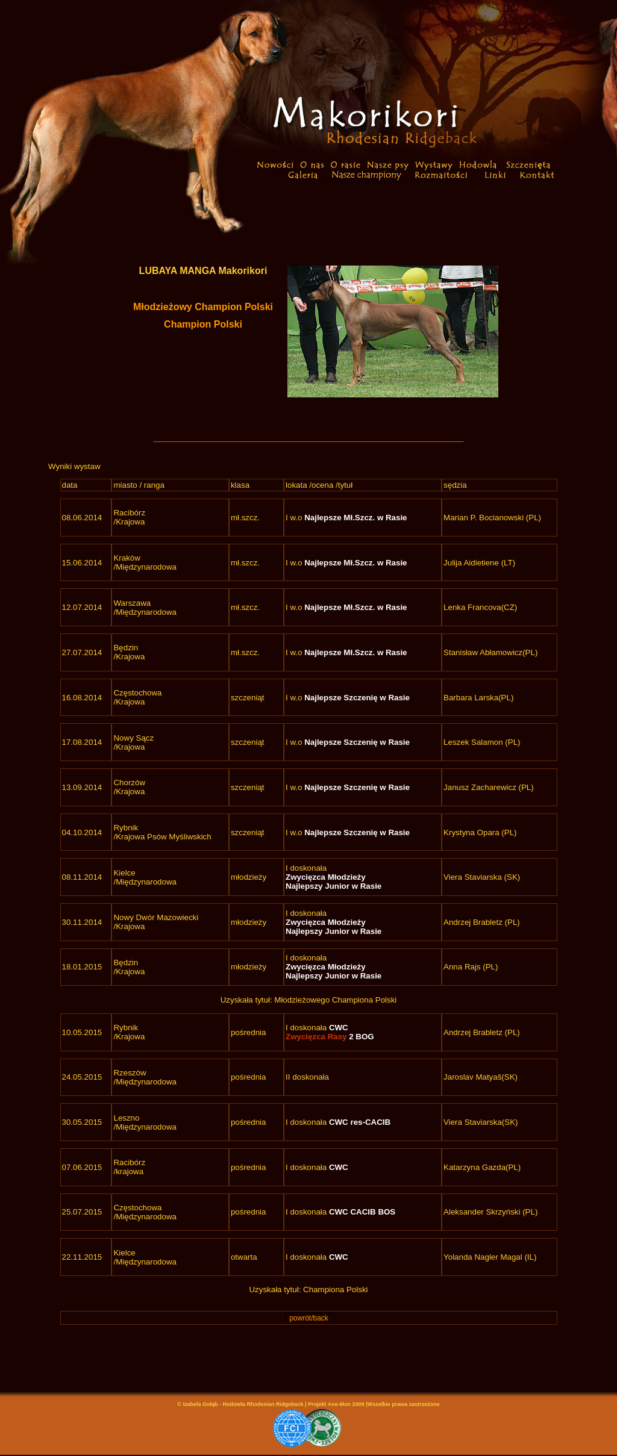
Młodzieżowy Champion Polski (203, 307)
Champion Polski (203, 324)
